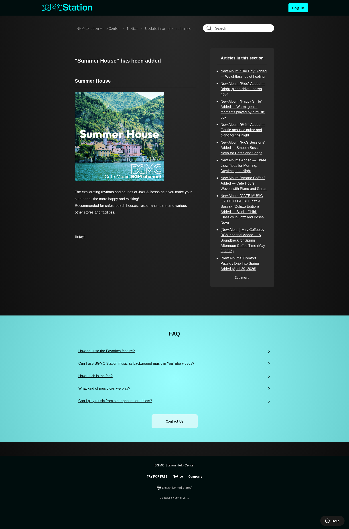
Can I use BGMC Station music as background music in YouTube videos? (136, 363)
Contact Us (174, 421)
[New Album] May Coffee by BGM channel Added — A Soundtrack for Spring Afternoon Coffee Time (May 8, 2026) (243, 240)
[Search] (239, 28)
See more (242, 277)
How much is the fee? (95, 376)
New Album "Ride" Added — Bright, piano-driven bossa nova (243, 89)
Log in (298, 7)
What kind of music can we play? (104, 388)
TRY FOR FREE (157, 476)
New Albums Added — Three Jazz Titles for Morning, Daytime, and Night (243, 165)
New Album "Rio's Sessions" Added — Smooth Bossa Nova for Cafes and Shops (243, 147)
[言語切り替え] (174, 488)
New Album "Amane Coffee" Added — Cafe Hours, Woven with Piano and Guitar (244, 183)
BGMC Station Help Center (98, 28)
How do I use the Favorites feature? (106, 351)
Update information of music (168, 28)
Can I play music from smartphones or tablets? (115, 401)
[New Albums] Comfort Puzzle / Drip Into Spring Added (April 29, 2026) (240, 263)
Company (195, 476)
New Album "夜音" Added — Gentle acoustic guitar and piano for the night (243, 130)
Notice (132, 28)
